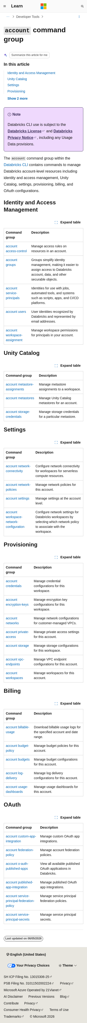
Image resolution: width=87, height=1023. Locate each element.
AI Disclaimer (13, 996)
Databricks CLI (16, 165)
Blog (63, 996)
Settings (13, 85)
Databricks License (25, 131)
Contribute (11, 1003)
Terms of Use (58, 1010)
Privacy (65, 983)
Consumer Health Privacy (22, 1010)
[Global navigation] (4, 6)
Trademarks (12, 1016)
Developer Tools (27, 17)
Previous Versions (41, 996)
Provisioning (16, 91)
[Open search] (82, 6)
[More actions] (79, 16)
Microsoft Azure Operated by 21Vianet (31, 990)
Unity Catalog (17, 79)
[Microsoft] (44, 6)
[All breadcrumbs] (8, 16)
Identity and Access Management (31, 73)
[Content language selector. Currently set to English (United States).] (26, 954)
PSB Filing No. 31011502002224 (27, 983)
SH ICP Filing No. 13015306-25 (26, 977)
